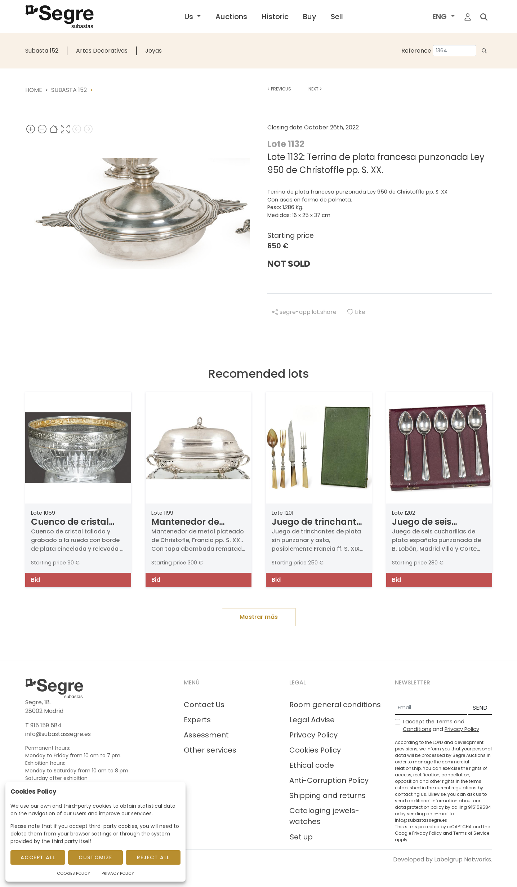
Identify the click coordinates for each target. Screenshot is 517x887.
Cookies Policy (315, 750)
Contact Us (204, 705)
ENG (440, 17)
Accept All (38, 857)
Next (315, 89)
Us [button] (189, 17)
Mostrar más (259, 617)
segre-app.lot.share (304, 312)
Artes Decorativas (102, 50)
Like (356, 312)
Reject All (153, 857)
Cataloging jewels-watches (324, 816)
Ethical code (311, 765)
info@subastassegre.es (58, 734)
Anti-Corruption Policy (329, 780)
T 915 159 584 (43, 725)
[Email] (431, 708)
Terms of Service (471, 833)
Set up (301, 837)
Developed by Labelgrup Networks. (442, 859)
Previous (279, 89)
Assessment (206, 735)
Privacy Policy (313, 735)
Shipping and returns (327, 795)
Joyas (153, 50)
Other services (210, 750)
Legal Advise (312, 720)
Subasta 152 (41, 50)
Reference (416, 50)
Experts (197, 720)
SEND (480, 708)
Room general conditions (335, 705)
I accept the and (441, 725)
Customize (95, 857)
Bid (35, 580)
